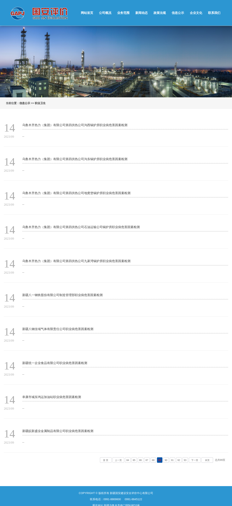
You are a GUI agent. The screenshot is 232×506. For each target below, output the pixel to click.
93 (185, 460)
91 (172, 460)
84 (127, 460)
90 (166, 460)
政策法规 (160, 12)
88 (153, 460)
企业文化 (196, 12)
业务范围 (123, 12)
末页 (207, 460)
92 (178, 460)
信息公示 (178, 12)
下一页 (194, 460)
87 (147, 460)
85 (134, 460)
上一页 (118, 460)
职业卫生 (40, 103)
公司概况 (105, 12)
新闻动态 (141, 12)
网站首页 (87, 12)
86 (140, 460)
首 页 (105, 460)
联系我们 (214, 12)
